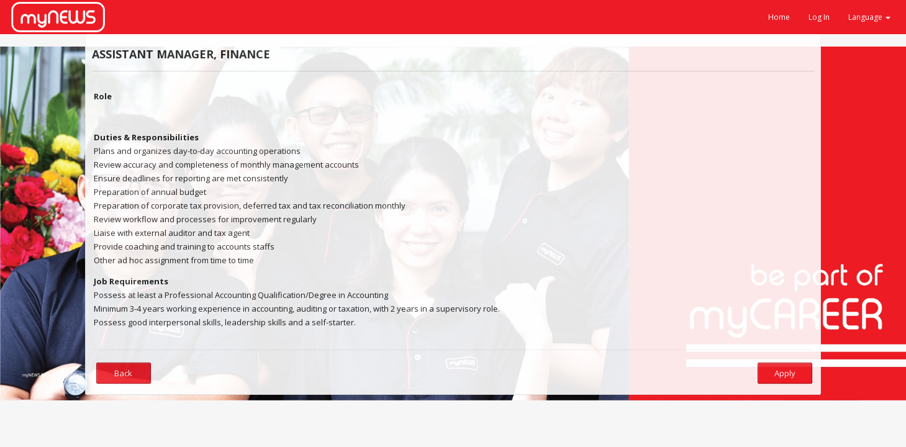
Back (123, 373)
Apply (784, 373)
